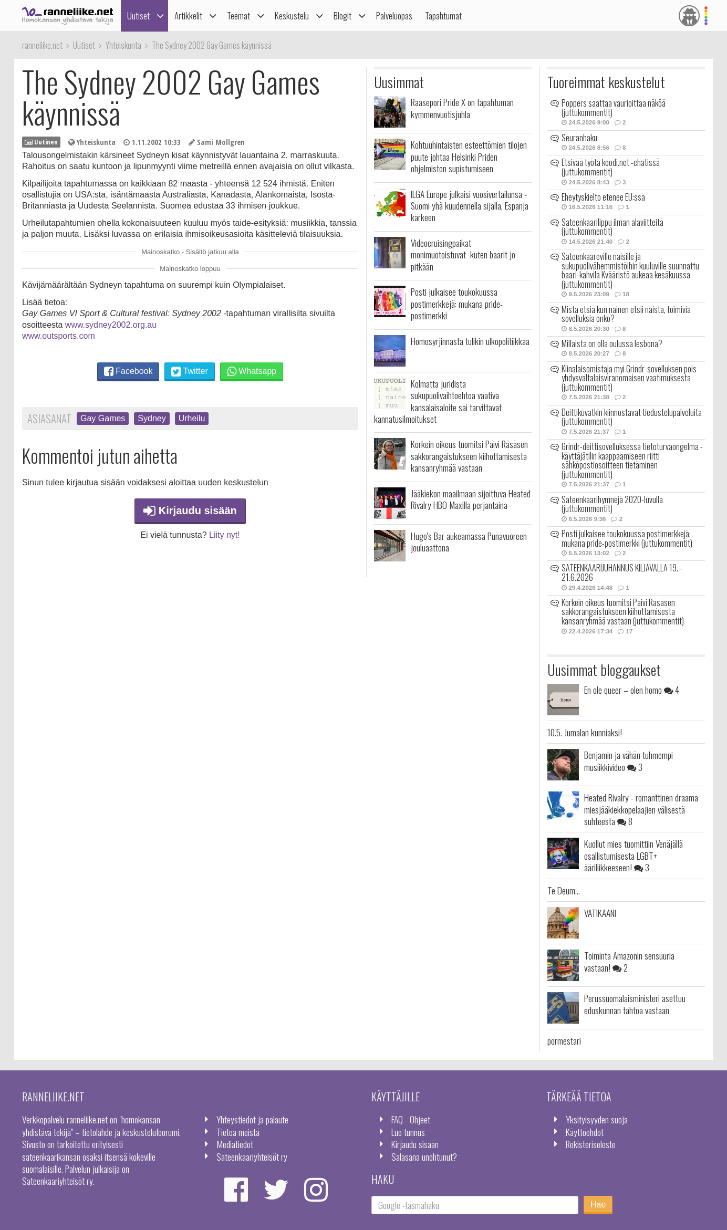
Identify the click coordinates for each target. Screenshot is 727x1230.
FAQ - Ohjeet (410, 1119)
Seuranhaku (579, 137)
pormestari (564, 1040)
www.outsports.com (58, 335)
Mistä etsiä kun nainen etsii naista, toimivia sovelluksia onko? (626, 314)
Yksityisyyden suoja (597, 1119)
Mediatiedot (234, 1144)
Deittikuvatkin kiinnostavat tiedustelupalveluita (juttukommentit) (632, 417)
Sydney (151, 418)
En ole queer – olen (631, 689)
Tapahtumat (443, 15)
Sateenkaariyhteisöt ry (251, 1156)
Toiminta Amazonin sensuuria (629, 961)
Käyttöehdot (585, 1132)
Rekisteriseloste (591, 1144)
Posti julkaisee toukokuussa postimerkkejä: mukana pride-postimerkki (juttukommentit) (627, 538)
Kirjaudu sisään (190, 510)
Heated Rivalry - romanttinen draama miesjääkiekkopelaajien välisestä (641, 809)
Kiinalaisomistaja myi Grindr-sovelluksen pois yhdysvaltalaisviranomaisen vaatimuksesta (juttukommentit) (629, 377)
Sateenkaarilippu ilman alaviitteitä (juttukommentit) (612, 227)
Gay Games (102, 418)
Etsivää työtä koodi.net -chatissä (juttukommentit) (611, 167)
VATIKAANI (600, 913)
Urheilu (192, 418)
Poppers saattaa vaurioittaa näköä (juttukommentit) (614, 108)
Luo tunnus (408, 1132)
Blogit (342, 15)
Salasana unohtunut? (424, 1156)
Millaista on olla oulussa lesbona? (612, 343)
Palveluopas (394, 15)
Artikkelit (188, 15)
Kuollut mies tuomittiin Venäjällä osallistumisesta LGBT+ (633, 855)
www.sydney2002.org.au (111, 324)
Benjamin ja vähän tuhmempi (628, 760)
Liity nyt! (224, 534)
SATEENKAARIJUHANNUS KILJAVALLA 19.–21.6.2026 (622, 572)
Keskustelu (292, 15)
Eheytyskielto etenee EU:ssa (603, 197)
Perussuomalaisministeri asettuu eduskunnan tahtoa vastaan (635, 1003)
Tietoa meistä (237, 1132)
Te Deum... (563, 890)
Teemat (238, 15)
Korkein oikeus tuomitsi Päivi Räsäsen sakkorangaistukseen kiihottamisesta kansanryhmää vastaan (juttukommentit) (623, 611)
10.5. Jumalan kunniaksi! (584, 732)
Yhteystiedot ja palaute (252, 1119)
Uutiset (138, 15)
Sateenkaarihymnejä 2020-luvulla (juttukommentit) (612, 504)
